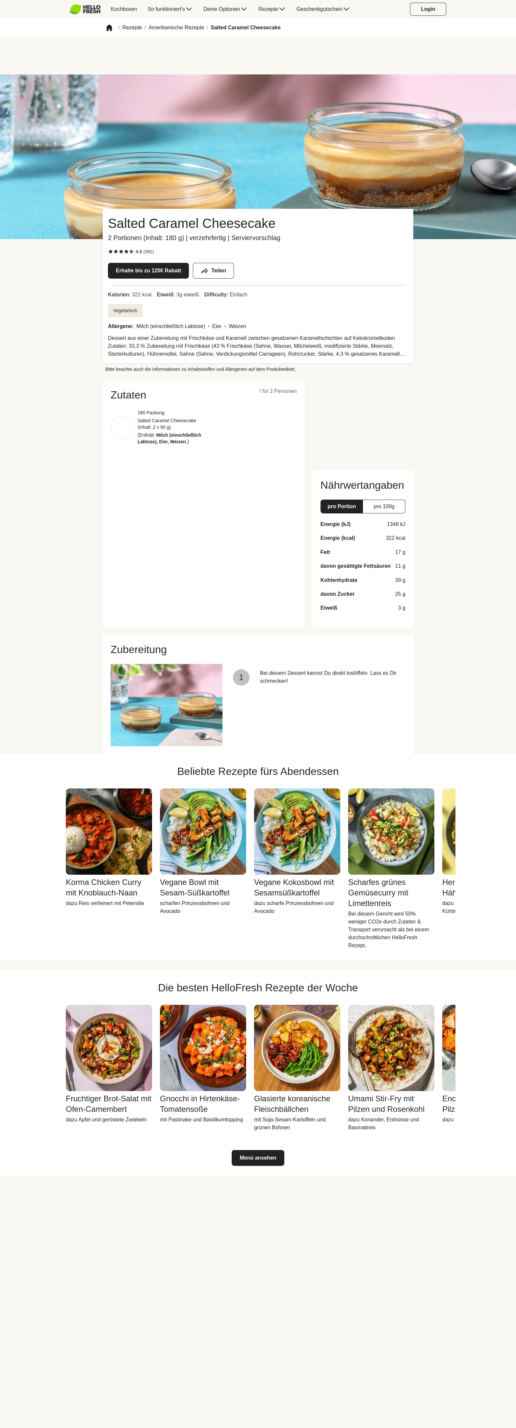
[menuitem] (88, 9)
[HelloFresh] (85, 9)
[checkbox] (110, 251)
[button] (109, 27)
